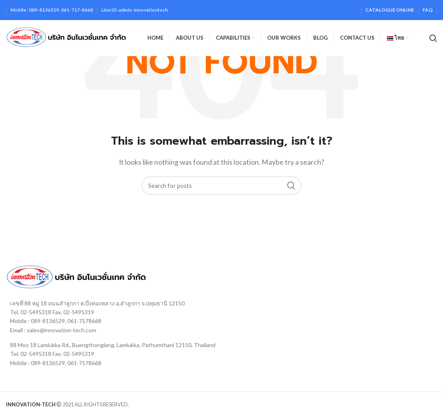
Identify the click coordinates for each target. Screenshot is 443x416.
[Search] (221, 185)
